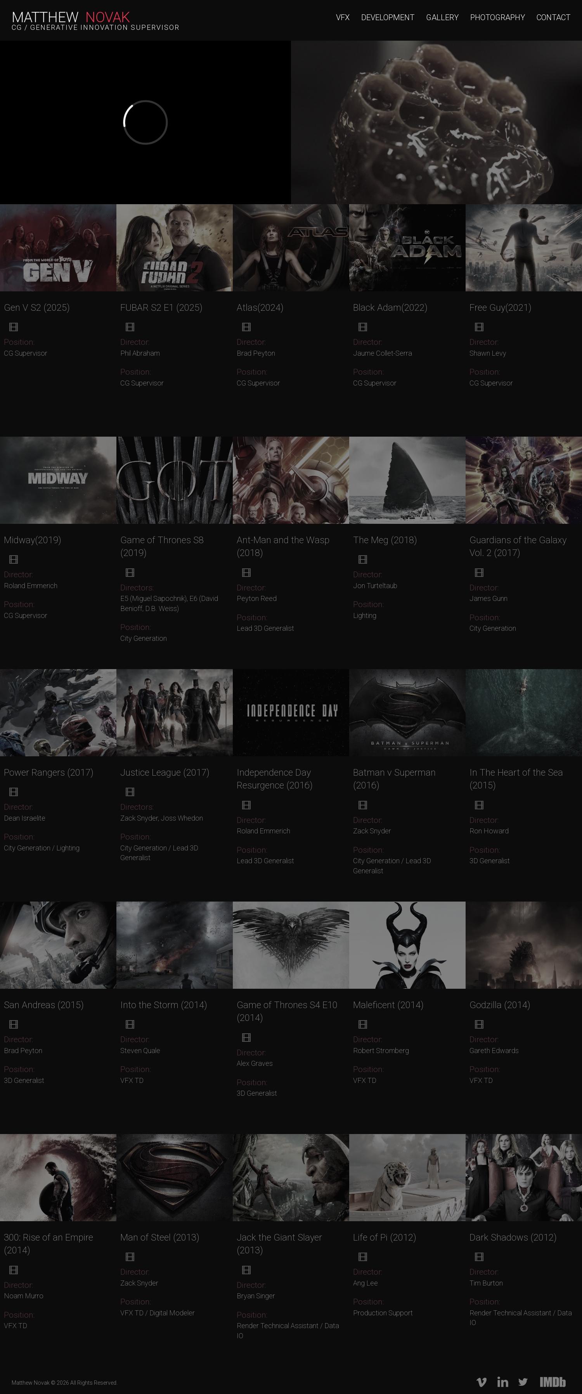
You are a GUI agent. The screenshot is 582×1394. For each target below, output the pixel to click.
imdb (552, 1382)
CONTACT (553, 17)
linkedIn (502, 1382)
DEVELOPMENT (387, 17)
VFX (343, 17)
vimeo (482, 1382)
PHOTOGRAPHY (497, 17)
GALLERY (442, 17)
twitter (523, 1382)
